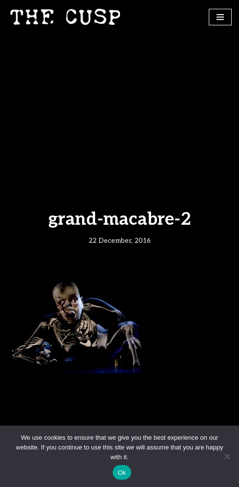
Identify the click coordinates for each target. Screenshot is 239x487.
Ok (122, 472)
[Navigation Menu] (220, 17)
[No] (227, 456)
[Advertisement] (119, 107)
